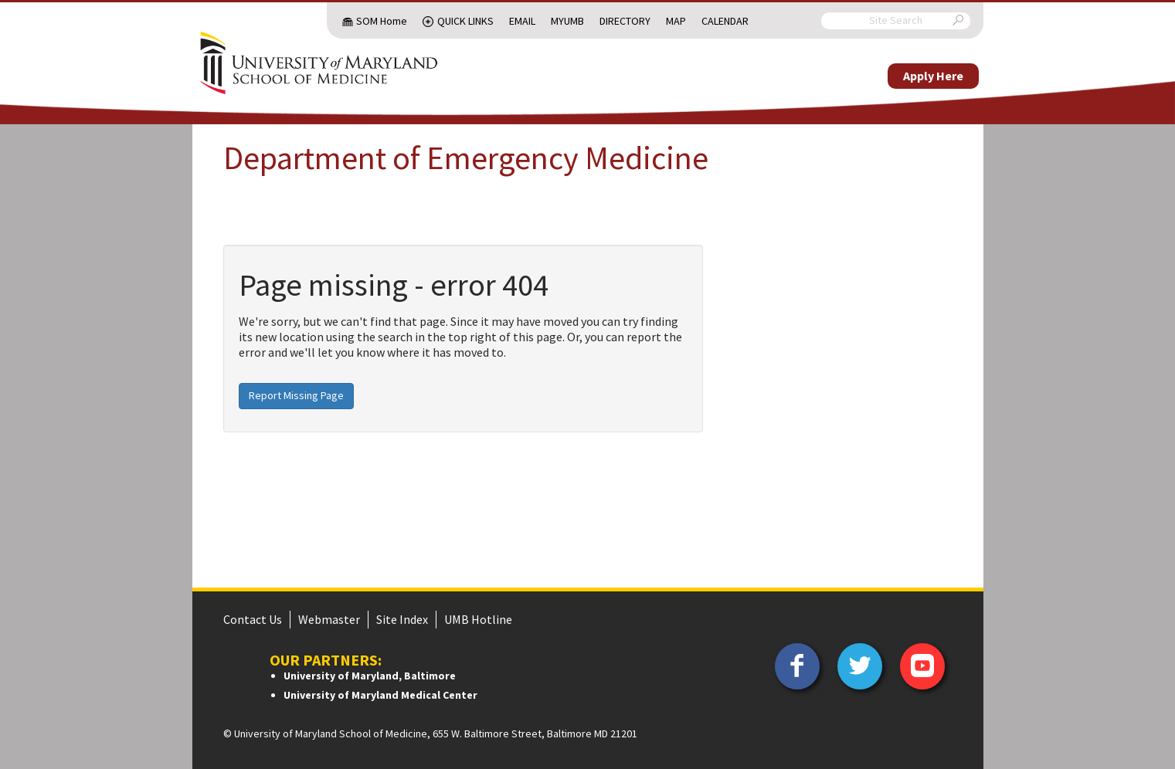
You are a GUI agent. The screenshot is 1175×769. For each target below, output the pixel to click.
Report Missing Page (296, 395)
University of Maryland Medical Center (380, 695)
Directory (624, 21)
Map (676, 21)
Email (522, 21)
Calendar (725, 21)
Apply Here (933, 75)
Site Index (402, 619)
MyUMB (567, 21)
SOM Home (381, 21)
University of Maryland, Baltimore (370, 676)
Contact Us (252, 619)
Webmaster (329, 619)
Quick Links (465, 21)
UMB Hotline (478, 619)
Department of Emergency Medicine (465, 157)
